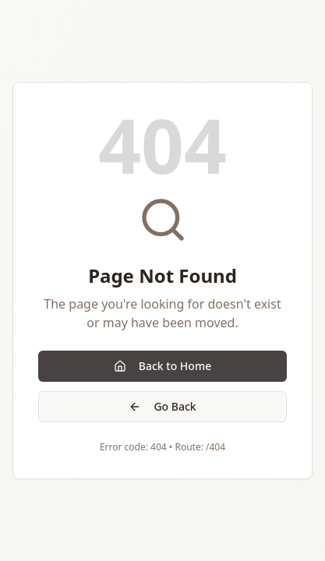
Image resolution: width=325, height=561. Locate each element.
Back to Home (162, 365)
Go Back (162, 406)
